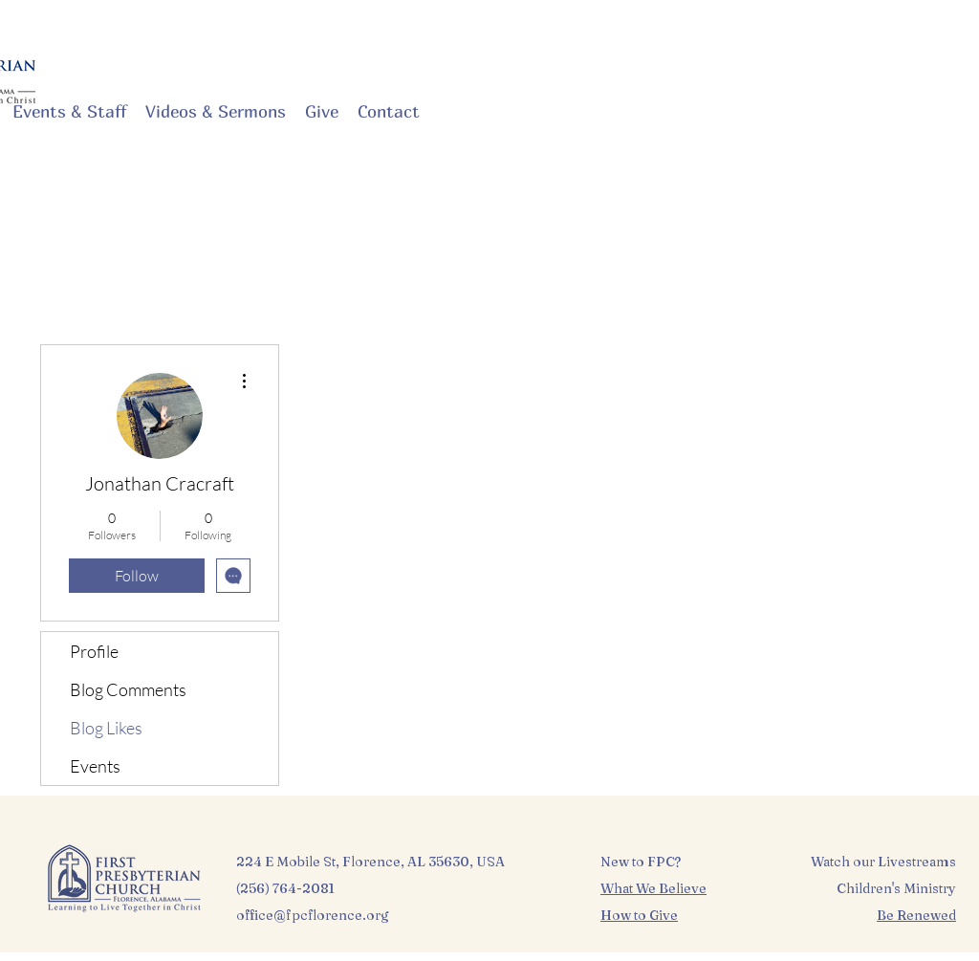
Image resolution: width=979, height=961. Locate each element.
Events (95, 765)
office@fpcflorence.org (312, 915)
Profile (94, 651)
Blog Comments (128, 689)
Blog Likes (106, 727)
